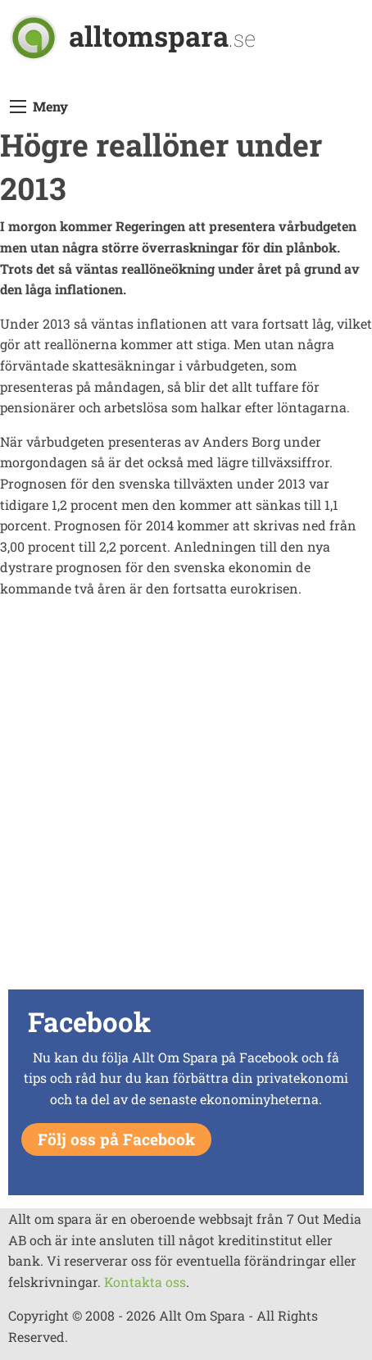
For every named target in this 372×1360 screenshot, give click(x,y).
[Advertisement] (186, 798)
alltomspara (162, 35)
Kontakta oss (145, 1281)
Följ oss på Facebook (116, 1139)
